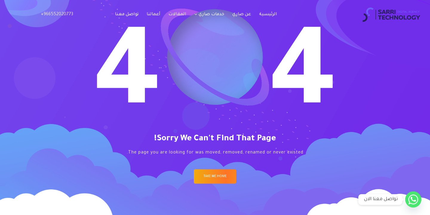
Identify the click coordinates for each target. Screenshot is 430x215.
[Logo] (391, 14)
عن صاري (241, 14)
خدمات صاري (211, 14)
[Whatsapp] (413, 199)
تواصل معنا (127, 14)
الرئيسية (268, 14)
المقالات (177, 14)
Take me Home (215, 176)
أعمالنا (153, 14)
